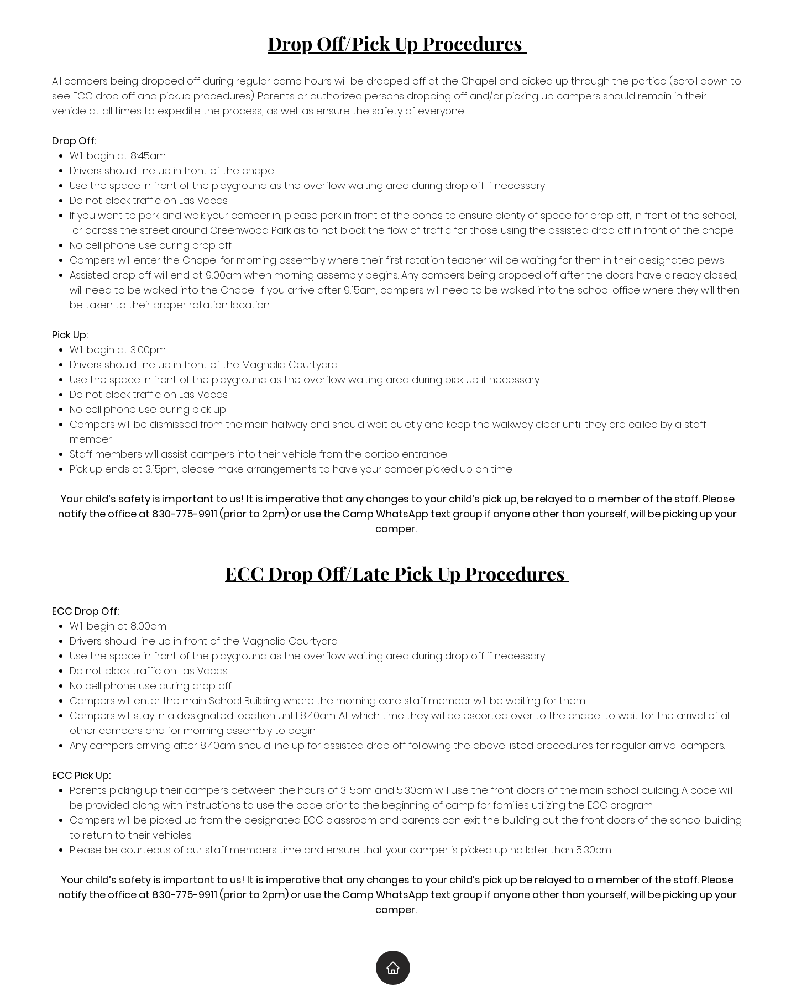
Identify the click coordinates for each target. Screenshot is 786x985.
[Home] (393, 968)
